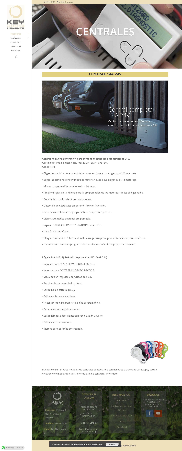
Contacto (16, 47)
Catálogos (16, 38)
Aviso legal (122, 424)
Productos (15, 34)
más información (97, 444)
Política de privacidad (121, 415)
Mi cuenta (15, 51)
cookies (122, 419)
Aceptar (112, 444)
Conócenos (15, 42)
